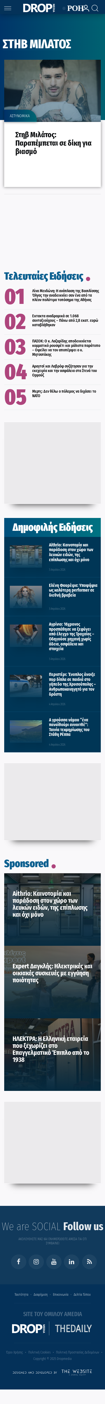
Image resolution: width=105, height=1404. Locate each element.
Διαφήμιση (41, 1294)
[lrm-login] (84, 11)
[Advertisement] (53, 461)
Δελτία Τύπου (82, 1294)
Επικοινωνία (60, 1294)
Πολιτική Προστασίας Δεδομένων (77, 1352)
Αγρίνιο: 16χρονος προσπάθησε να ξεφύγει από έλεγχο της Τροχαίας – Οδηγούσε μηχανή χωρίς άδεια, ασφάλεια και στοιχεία (71, 636)
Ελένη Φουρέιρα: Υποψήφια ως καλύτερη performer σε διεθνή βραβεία (73, 590)
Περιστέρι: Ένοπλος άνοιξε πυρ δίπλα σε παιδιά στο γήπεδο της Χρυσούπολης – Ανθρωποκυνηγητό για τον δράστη (72, 684)
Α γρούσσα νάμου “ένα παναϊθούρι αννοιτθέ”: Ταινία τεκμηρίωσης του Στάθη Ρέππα (69, 727)
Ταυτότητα (21, 1294)
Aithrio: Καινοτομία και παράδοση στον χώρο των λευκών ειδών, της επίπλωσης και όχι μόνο (71, 552)
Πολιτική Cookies (39, 1352)
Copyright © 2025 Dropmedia (52, 1359)
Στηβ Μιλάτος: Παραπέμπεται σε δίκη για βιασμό (53, 143)
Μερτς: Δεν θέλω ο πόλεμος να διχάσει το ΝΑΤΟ (64, 393)
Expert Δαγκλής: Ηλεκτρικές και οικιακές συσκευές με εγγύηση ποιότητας (52, 973)
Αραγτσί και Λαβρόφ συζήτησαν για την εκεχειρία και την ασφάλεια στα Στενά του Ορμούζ (64, 371)
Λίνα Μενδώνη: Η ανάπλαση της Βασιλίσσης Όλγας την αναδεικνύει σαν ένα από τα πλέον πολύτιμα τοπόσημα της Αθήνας (65, 295)
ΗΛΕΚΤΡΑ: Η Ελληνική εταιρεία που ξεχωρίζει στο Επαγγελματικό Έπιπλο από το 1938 (51, 1049)
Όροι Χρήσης (14, 1352)
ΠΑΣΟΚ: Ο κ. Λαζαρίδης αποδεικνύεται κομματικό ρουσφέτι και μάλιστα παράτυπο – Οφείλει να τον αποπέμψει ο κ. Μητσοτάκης (66, 348)
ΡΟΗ (72, 8)
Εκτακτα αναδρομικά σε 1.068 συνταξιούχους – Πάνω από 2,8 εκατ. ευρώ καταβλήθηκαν (65, 320)
